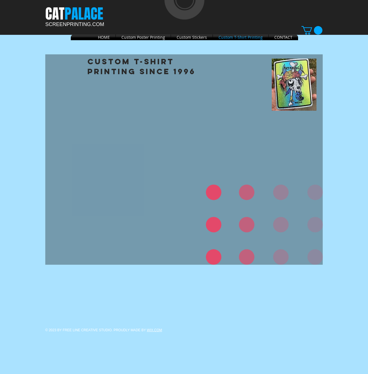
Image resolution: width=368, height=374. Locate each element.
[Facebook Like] (80, 48)
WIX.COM (154, 330)
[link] (311, 30)
